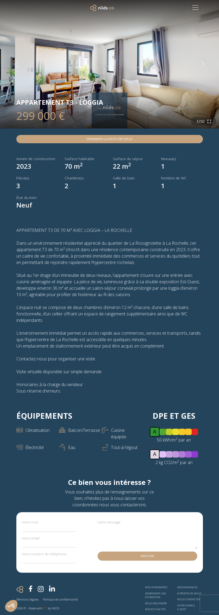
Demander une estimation (155, 595)
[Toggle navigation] (195, 7)
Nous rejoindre (156, 603)
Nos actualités (155, 609)
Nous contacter (188, 599)
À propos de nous (189, 593)
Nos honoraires (156, 587)
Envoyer (147, 556)
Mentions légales (27, 599)
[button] (11, 605)
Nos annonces (187, 587)
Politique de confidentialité (60, 599)
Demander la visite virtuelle (109, 139)
